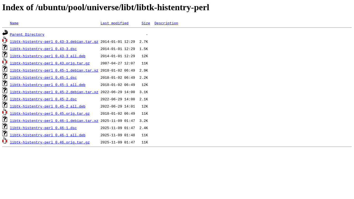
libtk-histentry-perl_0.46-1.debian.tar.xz (54, 120)
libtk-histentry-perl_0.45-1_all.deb (47, 84)
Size (146, 22)
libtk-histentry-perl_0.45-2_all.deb (47, 106)
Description (166, 22)
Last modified (114, 22)
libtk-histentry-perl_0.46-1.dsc (43, 127)
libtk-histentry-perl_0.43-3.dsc (43, 48)
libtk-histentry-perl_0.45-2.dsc (43, 98)
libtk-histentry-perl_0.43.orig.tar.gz (50, 63)
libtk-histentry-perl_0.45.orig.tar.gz (50, 113)
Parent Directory (27, 34)
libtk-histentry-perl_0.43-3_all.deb (47, 55)
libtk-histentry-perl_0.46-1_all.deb (47, 134)
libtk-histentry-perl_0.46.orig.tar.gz (50, 142)
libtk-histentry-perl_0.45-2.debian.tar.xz (54, 91)
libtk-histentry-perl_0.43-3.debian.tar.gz (54, 41)
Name (14, 22)
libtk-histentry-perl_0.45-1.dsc (43, 77)
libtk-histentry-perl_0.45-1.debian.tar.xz (54, 70)
